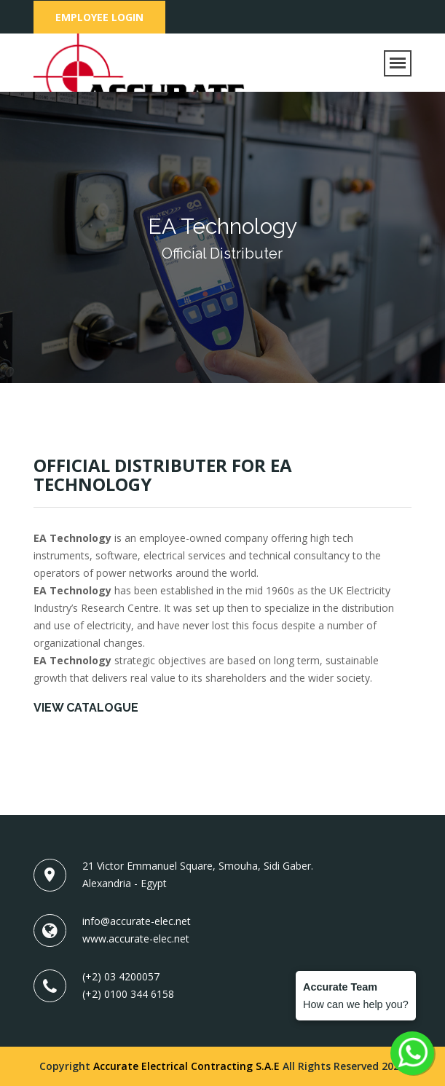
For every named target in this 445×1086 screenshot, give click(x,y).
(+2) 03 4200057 (121, 976)
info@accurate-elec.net (136, 921)
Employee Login (99, 17)
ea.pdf (48, 733)
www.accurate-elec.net (135, 938)
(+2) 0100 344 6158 (128, 994)
